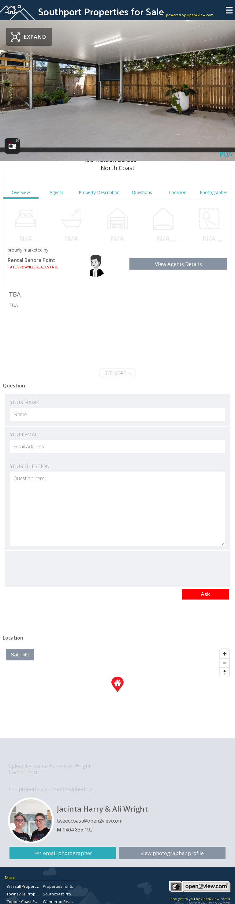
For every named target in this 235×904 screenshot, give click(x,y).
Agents (56, 192)
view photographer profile (172, 853)
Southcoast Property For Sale (69, 894)
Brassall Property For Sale (29, 886)
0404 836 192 (78, 829)
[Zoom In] (224, 653)
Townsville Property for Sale (32, 894)
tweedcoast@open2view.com (89, 820)
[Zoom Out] (224, 662)
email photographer (67, 853)
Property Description (99, 192)
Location (177, 192)
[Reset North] (224, 672)
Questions (142, 192)
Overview (21, 192)
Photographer (213, 192)
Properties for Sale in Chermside (73, 886)
